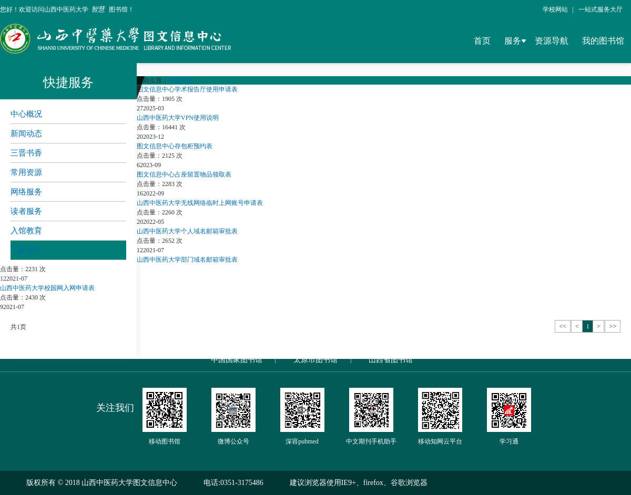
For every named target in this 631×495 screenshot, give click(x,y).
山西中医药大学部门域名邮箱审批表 (187, 259)
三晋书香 (26, 153)
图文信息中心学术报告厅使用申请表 (187, 89)
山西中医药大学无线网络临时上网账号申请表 (200, 203)
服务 (512, 40)
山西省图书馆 (391, 360)
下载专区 (26, 250)
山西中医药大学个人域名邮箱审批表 (187, 231)
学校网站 (555, 9)
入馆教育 (26, 230)
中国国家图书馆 (236, 360)
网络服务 (26, 192)
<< (562, 326)
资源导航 (551, 40)
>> (612, 326)
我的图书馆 (603, 40)
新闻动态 (26, 133)
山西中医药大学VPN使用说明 (178, 117)
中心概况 (26, 114)
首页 (482, 40)
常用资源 (26, 172)
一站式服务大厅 (600, 9)
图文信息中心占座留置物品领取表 (184, 174)
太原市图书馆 (315, 360)
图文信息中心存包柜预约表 (174, 146)
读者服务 (26, 211)
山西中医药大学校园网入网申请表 (47, 288)
